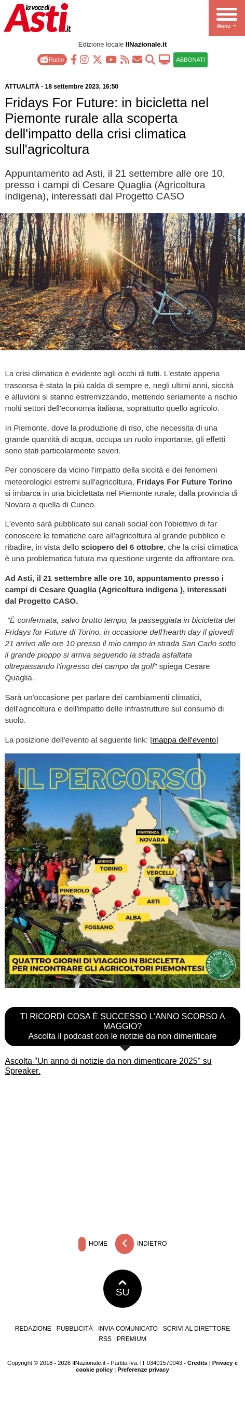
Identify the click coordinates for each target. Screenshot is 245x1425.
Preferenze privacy (143, 1369)
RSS (105, 1339)
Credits (197, 1363)
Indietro (141, 1244)
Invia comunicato (128, 1328)
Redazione (33, 1328)
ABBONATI (190, 59)
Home (92, 1244)
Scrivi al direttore (196, 1328)
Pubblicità (75, 1328)
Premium (131, 1339)
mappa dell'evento (184, 739)
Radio (52, 59)
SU (123, 1289)
